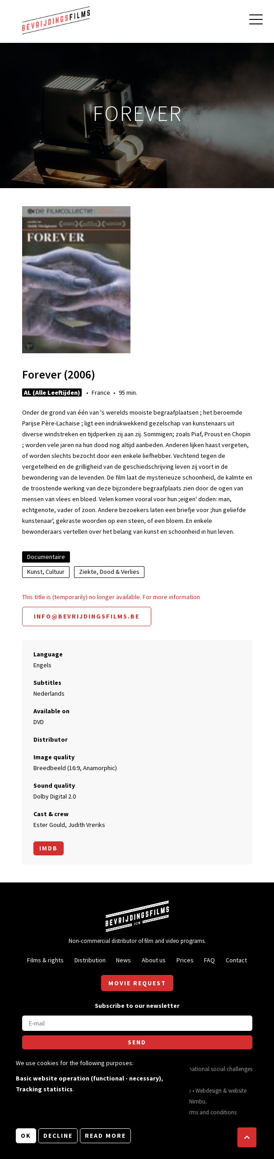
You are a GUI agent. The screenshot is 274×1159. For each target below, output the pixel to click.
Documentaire (46, 557)
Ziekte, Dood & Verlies (109, 572)
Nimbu (197, 1101)
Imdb (48, 848)
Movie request (137, 983)
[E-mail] (137, 1023)
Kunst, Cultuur (46, 572)
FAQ (209, 960)
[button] (246, 1137)
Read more (105, 1135)
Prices (185, 960)
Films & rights (45, 960)
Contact (236, 960)
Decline (58, 1135)
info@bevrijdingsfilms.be (86, 616)
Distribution (90, 960)
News (123, 960)
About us (154, 960)
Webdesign (208, 1090)
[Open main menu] (256, 20)
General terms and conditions (201, 1112)
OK (26, 1135)
